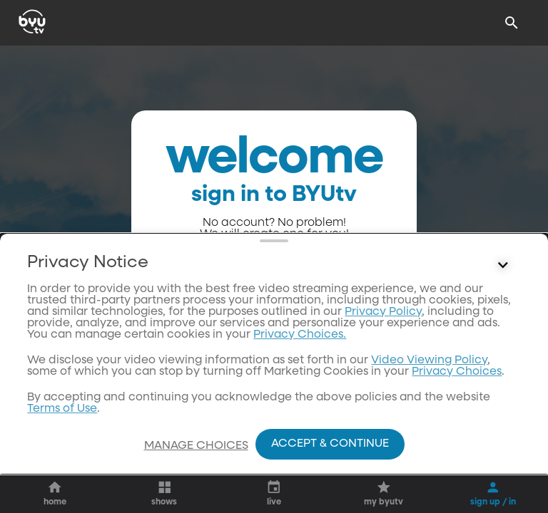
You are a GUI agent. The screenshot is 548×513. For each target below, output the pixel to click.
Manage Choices (196, 446)
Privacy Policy (383, 312)
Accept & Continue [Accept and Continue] (330, 444)
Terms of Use (62, 409)
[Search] (511, 23)
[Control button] (503, 266)
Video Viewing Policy (429, 360)
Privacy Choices (457, 372)
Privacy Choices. (299, 335)
